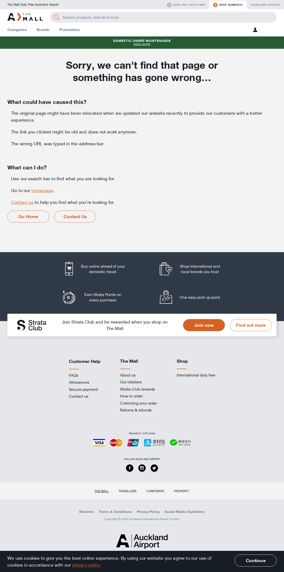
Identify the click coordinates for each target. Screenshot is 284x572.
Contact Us (75, 216)
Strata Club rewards (137, 389)
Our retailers (131, 382)
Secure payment (83, 389)
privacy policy (86, 565)
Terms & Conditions (115, 511)
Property (181, 491)
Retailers (86, 511)
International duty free (196, 375)
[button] (255, 29)
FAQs (73, 375)
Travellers (128, 491)
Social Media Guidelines (185, 511)
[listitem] (98, 269)
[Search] (57, 17)
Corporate (155, 491)
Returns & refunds (136, 410)
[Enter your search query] (163, 17)
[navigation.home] (25, 17)
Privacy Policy (148, 511)
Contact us (22, 202)
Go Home (28, 216)
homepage (42, 190)
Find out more (251, 325)
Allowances (79, 382)
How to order (131, 396)
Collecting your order (138, 403)
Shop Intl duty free (186, 5)
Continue (255, 560)
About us (128, 375)
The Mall (102, 491)
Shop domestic (228, 5)
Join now (204, 325)
